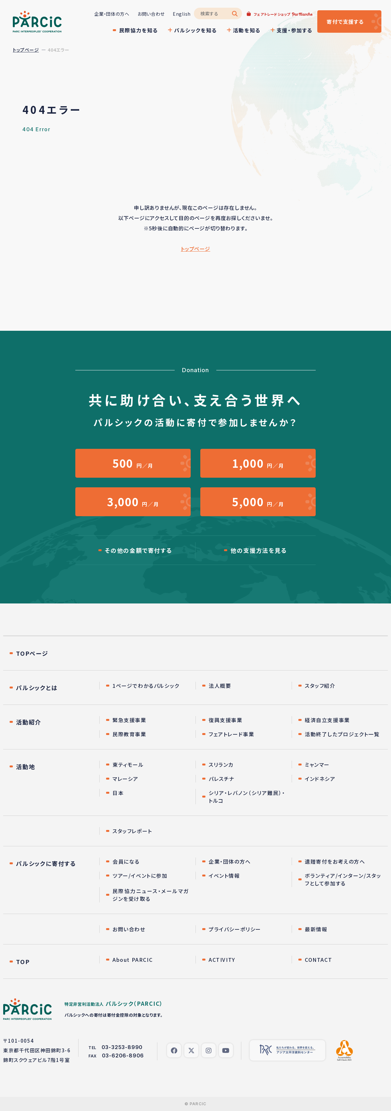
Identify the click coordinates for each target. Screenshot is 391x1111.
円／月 (133, 463)
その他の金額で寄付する (138, 550)
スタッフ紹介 (320, 685)
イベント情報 (224, 875)
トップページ (26, 50)
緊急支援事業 (129, 720)
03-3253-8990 (122, 1047)
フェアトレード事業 (231, 734)
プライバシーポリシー (235, 929)
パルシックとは (37, 687)
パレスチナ (222, 778)
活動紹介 (28, 722)
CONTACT (318, 959)
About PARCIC (132, 959)
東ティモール (128, 764)
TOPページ (32, 653)
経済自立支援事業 (327, 720)
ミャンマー (317, 764)
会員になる (126, 861)
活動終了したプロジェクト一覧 (342, 734)
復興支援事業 (226, 720)
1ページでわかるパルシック (145, 685)
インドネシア (320, 778)
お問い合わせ (151, 14)
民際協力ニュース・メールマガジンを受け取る (150, 894)
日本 (118, 793)
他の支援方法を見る (258, 550)
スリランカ (221, 764)
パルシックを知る (195, 30)
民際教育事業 (129, 734)
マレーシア (125, 778)
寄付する (345, 21)
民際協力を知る (138, 30)
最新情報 (316, 929)
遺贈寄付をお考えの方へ (335, 861)
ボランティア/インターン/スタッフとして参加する (343, 879)
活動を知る (247, 30)
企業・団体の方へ (111, 14)
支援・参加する (294, 30)
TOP (22, 961)
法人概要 (220, 685)
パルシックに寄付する (46, 863)
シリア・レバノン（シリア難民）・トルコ (247, 796)
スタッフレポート (132, 831)
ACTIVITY (222, 959)
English (182, 14)
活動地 (25, 766)
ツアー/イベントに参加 (140, 875)
